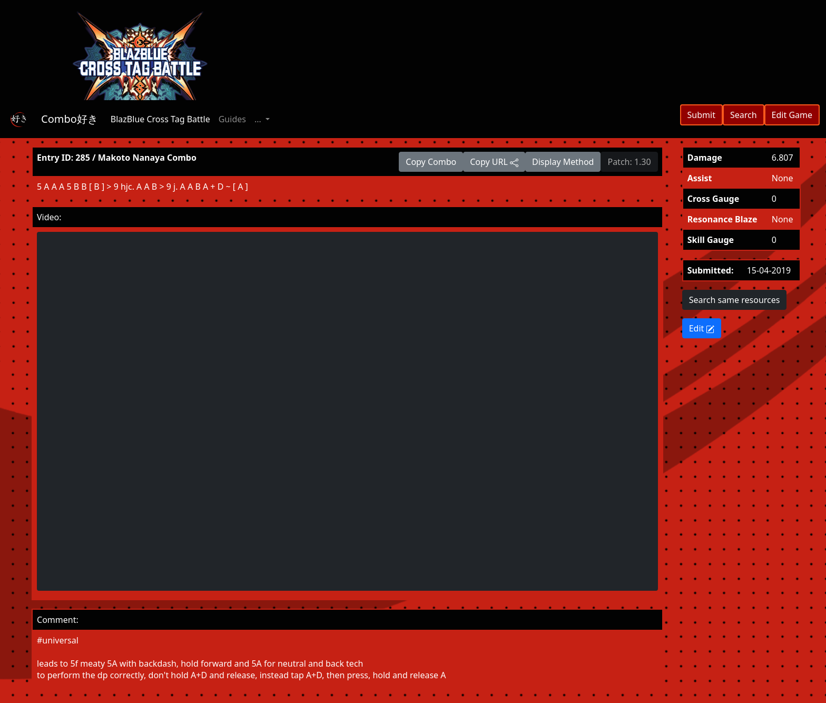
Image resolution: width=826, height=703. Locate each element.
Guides (232, 119)
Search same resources (734, 300)
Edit (702, 328)
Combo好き (69, 119)
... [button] (258, 119)
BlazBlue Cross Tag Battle (160, 119)
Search (743, 115)
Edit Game (792, 115)
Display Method (563, 162)
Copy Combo (431, 162)
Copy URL (494, 162)
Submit (701, 115)
